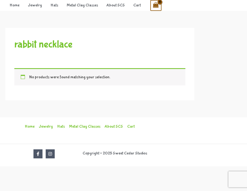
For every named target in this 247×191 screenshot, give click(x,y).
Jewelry (35, 5)
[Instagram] (50, 153)
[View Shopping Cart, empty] (155, 5)
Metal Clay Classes (82, 5)
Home (14, 5)
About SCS (116, 5)
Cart (137, 5)
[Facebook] (37, 153)
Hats (54, 5)
